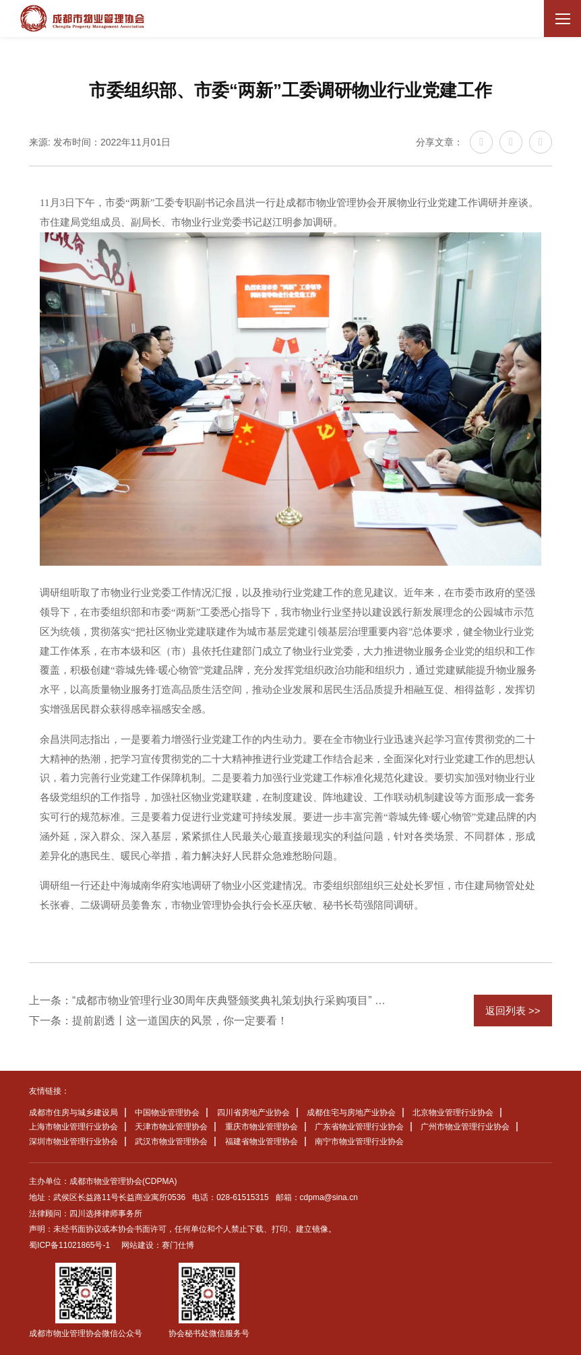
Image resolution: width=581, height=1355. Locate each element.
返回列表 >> (513, 1010)
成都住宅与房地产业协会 (351, 1112)
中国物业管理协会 (167, 1112)
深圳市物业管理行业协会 (73, 1141)
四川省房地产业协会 (253, 1112)
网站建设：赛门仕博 (157, 1245)
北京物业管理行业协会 (452, 1112)
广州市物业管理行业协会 (465, 1126)
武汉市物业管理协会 (171, 1141)
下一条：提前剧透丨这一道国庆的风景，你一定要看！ (158, 1020)
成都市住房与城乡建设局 (73, 1112)
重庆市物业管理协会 (261, 1126)
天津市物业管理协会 (171, 1126)
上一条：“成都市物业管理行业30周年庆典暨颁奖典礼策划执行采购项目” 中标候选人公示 (212, 1000)
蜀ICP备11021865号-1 (69, 1245)
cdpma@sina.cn (329, 1197)
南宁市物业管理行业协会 (359, 1141)
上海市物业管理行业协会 (73, 1126)
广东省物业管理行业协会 (359, 1126)
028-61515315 (242, 1197)
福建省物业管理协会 (261, 1141)
